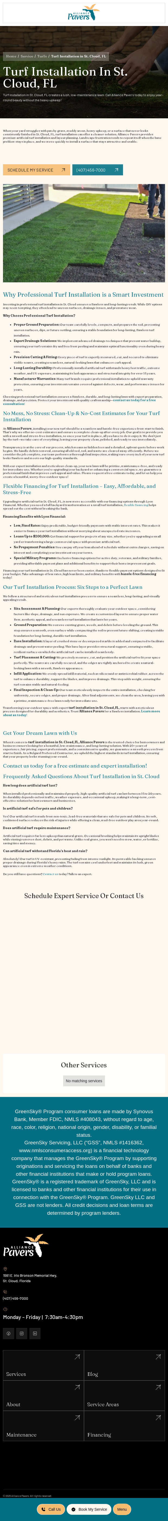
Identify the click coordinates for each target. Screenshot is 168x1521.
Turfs (42, 56)
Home (11, 56)
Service (27, 56)
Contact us (50, 880)
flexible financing (136, 511)
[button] (122, 1509)
